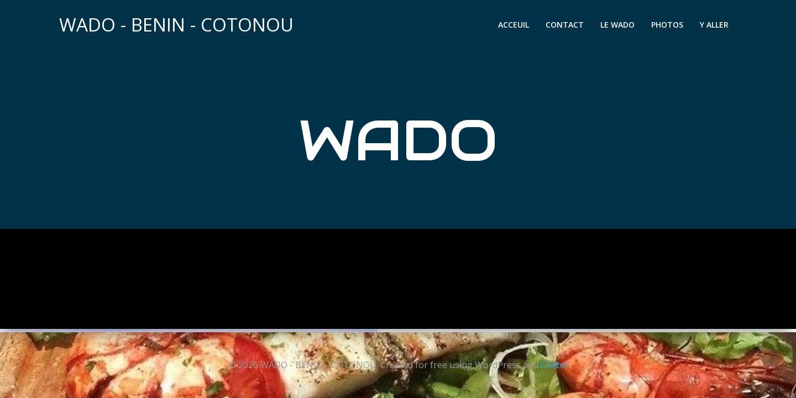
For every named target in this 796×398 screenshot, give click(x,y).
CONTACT (566, 26)
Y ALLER (715, 26)
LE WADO (619, 26)
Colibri (554, 365)
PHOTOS (669, 26)
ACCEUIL (515, 26)
